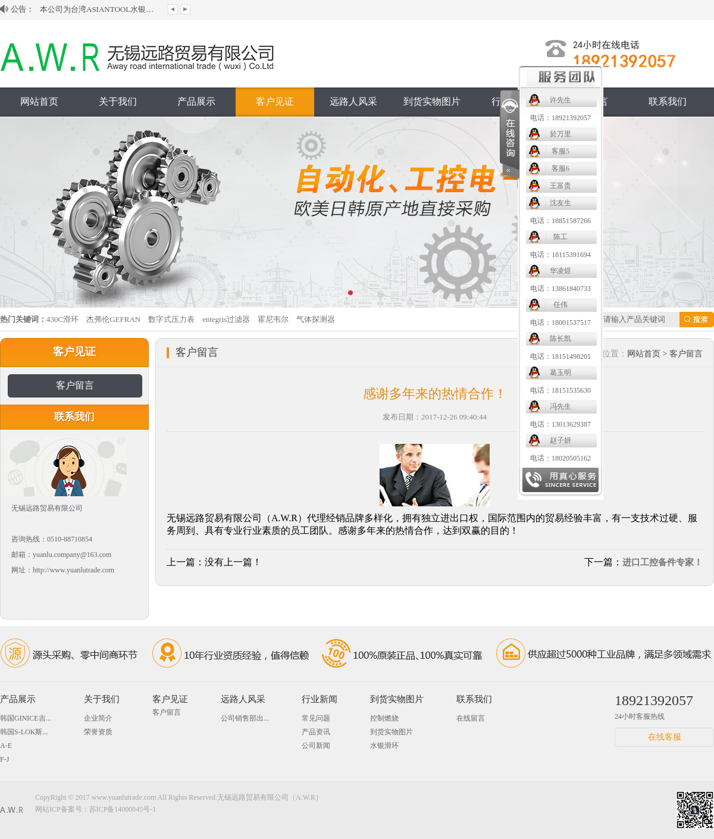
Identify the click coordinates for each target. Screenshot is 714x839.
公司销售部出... (245, 718)
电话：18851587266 (560, 221)
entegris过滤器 (226, 319)
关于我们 (118, 101)
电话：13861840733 (560, 288)
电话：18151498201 (560, 356)
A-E (6, 745)
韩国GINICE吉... (25, 718)
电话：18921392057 (560, 118)
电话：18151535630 (560, 390)
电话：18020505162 (560, 458)
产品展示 (196, 101)
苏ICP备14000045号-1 (122, 809)
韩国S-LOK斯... (24, 732)
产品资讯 (316, 732)
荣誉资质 (98, 732)
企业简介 (98, 718)
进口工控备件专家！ (662, 562)
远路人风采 (353, 101)
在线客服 (664, 736)
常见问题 (316, 718)
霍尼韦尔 (273, 319)
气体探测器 (315, 319)
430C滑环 (62, 319)
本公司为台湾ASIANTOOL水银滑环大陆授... (99, 9)
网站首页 (39, 101)
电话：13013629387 (560, 424)
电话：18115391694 (560, 255)
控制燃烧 (384, 718)
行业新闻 (319, 699)
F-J (4, 759)
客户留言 (75, 385)
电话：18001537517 (560, 322)
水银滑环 (384, 745)
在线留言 (470, 718)
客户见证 (275, 101)
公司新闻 (316, 745)
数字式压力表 (171, 319)
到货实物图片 (432, 101)
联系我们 (668, 101)
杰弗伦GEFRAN (113, 319)
